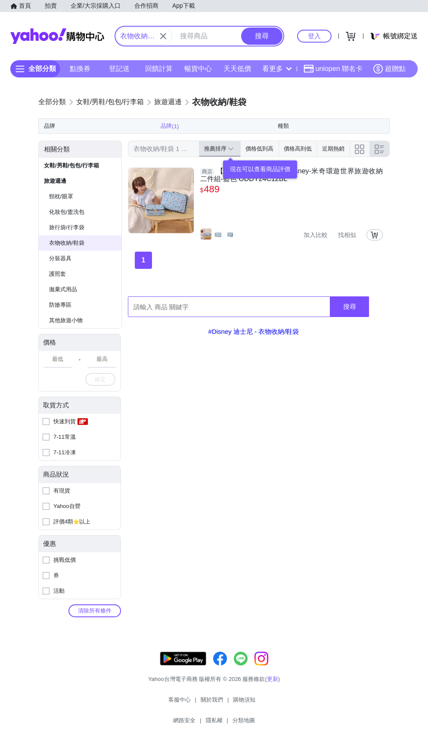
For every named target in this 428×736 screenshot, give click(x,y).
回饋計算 (159, 68)
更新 (272, 703)
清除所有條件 (95, 626)
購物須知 (200, 718)
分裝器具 (60, 274)
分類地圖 (292, 718)
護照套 (57, 289)
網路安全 (233, 718)
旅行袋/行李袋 (66, 243)
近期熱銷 (333, 164)
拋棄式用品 (63, 305)
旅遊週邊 (55, 196)
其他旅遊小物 (66, 336)
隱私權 (262, 718)
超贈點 (389, 69)
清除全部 (140, 124)
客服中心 (135, 718)
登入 (314, 36)
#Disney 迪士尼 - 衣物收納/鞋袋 (253, 347)
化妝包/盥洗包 (66, 227)
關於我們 (168, 718)
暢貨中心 (198, 68)
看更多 (277, 68)
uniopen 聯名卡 (333, 69)
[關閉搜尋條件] (163, 36)
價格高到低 (298, 164)
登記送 (119, 68)
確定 (100, 394)
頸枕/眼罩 (61, 212)
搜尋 (349, 322)
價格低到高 (259, 164)
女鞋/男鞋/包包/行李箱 (71, 181)
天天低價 (237, 68)
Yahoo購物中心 (57, 36)
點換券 (80, 68)
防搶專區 (60, 320)
